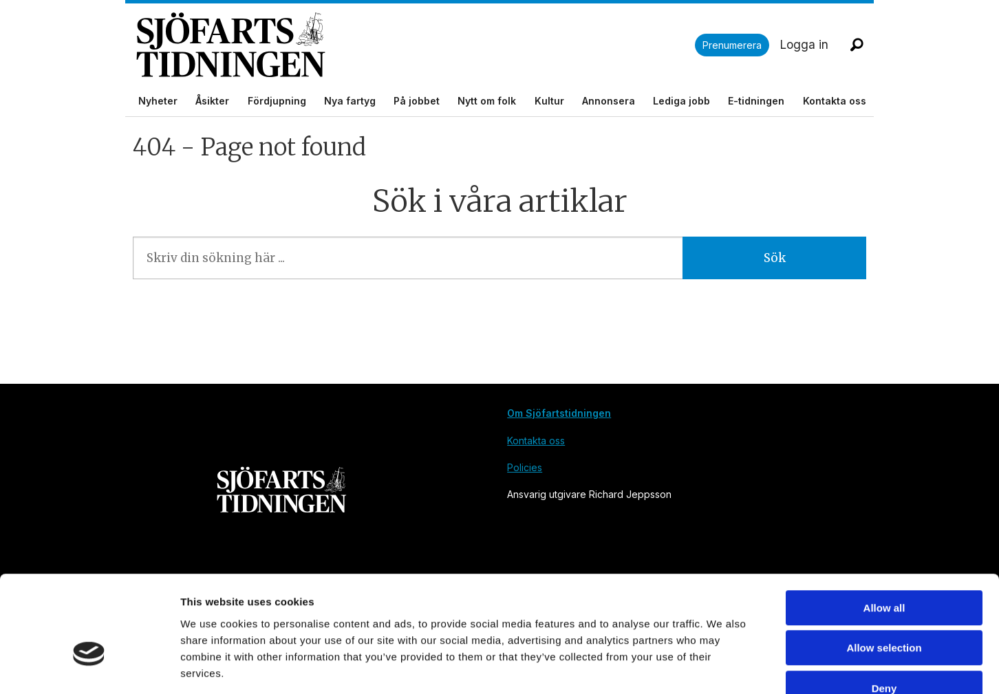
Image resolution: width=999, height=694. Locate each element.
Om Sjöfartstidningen (559, 413)
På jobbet (417, 101)
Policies (524, 467)
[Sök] (856, 45)
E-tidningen (756, 101)
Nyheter (158, 101)
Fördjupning (277, 101)
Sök (775, 257)
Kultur (549, 101)
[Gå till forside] (230, 45)
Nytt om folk (487, 101)
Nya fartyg (350, 101)
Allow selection (883, 566)
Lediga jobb (681, 101)
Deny (884, 606)
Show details (722, 667)
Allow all (884, 526)
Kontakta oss (834, 101)
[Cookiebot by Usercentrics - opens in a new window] (89, 667)
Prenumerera (732, 45)
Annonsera (608, 101)
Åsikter (212, 101)
